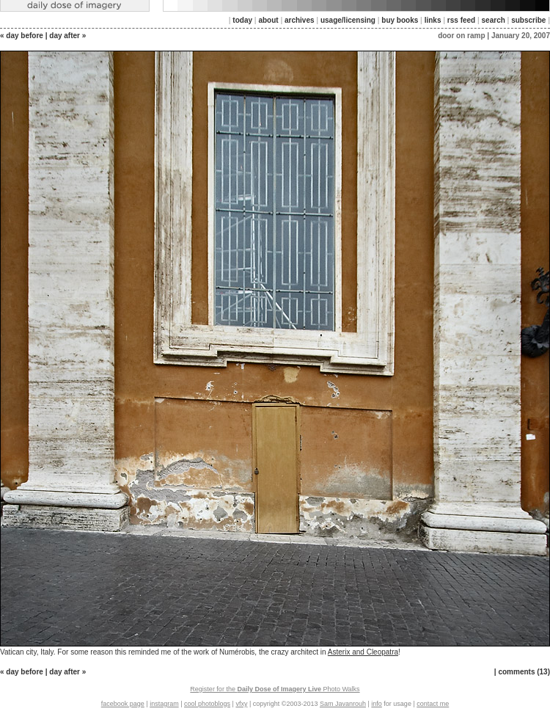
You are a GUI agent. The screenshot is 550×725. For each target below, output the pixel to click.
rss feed (461, 20)
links (433, 20)
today (242, 20)
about (268, 20)
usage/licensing (347, 20)
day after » (67, 36)
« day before (21, 36)
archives (300, 20)
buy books (399, 20)
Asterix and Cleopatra (363, 652)
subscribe (528, 20)
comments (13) (524, 672)
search (493, 20)
